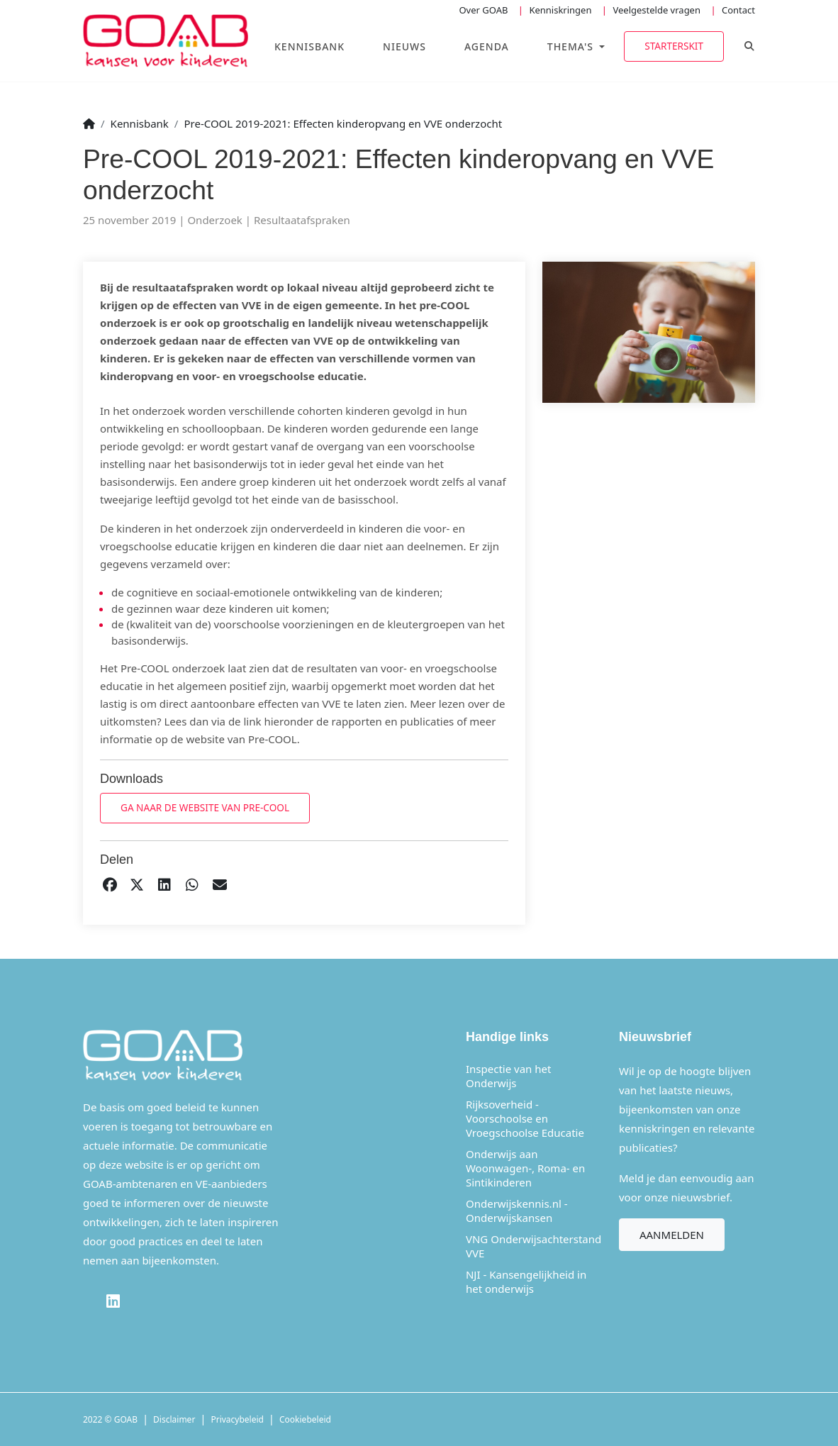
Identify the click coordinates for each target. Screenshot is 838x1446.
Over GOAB (483, 10)
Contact (738, 10)
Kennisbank (309, 46)
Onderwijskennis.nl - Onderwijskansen (517, 1210)
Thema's (572, 46)
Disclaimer (174, 1419)
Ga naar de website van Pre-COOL (205, 807)
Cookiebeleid (305, 1419)
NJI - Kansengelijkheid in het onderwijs (526, 1281)
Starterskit (673, 45)
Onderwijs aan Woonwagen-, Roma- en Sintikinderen (525, 1168)
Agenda (486, 46)
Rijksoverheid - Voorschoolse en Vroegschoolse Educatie (525, 1118)
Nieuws (404, 46)
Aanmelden (671, 1235)
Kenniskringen (560, 10)
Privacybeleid (237, 1419)
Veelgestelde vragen (656, 10)
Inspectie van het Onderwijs (508, 1076)
